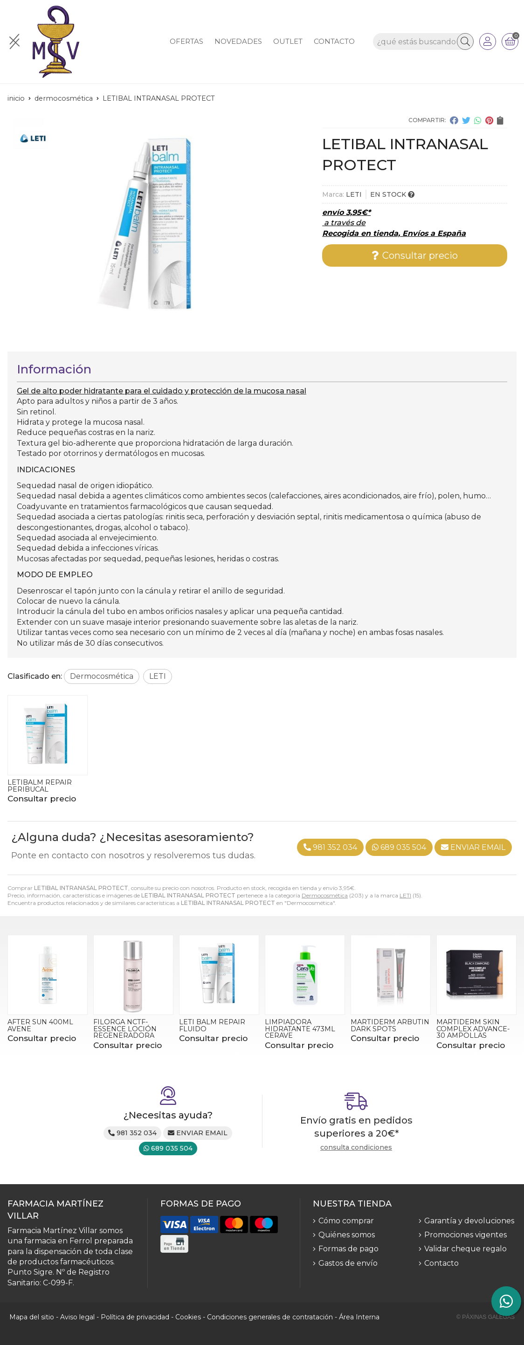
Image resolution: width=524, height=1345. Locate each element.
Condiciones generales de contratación (270, 1317)
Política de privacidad (135, 1317)
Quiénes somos (346, 1234)
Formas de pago (348, 1248)
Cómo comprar (346, 1220)
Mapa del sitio (31, 1317)
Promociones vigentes (465, 1234)
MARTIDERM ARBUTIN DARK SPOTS (390, 1025)
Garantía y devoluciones (469, 1220)
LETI (405, 895)
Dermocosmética (325, 895)
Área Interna (359, 1317)
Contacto (441, 1263)
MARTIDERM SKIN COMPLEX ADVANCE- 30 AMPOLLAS (473, 1029)
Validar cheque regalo (465, 1248)
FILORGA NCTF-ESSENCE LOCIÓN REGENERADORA (125, 1029)
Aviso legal (77, 1317)
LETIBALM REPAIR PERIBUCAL (39, 785)
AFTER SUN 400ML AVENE (40, 1025)
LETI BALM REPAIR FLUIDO (212, 1025)
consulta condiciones (356, 1148)
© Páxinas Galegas (485, 1317)
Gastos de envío (348, 1263)
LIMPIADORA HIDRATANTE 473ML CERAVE (300, 1029)
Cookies (188, 1317)
